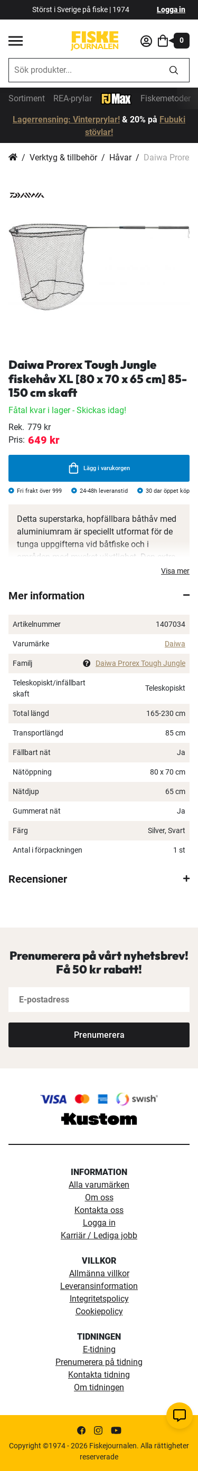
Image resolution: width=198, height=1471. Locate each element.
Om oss (99, 1197)
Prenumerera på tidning (99, 1362)
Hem (12, 157)
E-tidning (99, 1349)
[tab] (99, 596)
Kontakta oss (99, 1210)
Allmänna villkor (99, 1273)
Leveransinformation (99, 1286)
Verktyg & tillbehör (63, 157)
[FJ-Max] (116, 98)
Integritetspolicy (99, 1299)
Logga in (171, 9)
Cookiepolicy (99, 1311)
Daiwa (175, 643)
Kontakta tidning (99, 1375)
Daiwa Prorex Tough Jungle (140, 663)
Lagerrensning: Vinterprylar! (66, 119)
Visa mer (175, 571)
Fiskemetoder (165, 98)
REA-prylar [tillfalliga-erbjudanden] (72, 98)
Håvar (120, 157)
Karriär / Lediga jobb (99, 1235)
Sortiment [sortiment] (26, 98)
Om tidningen (99, 1387)
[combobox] (83, 70)
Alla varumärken (99, 1185)
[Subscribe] (99, 1035)
